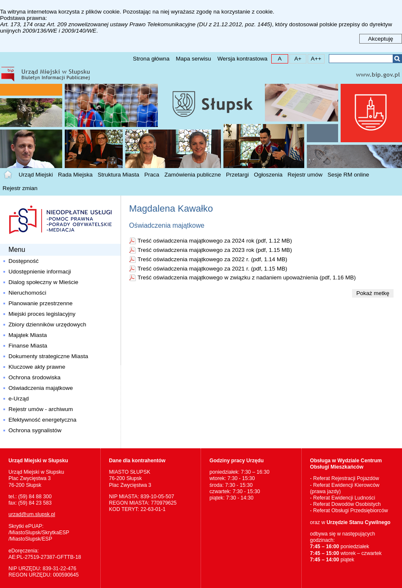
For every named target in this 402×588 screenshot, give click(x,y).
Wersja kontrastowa (242, 58)
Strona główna (151, 58)
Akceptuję (380, 39)
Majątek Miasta (27, 335)
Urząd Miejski (36, 174)
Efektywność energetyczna (42, 420)
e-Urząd (18, 398)
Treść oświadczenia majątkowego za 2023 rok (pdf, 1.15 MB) (215, 250)
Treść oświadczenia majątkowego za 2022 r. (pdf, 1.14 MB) (212, 259)
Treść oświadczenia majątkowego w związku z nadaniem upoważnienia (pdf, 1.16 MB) (247, 277)
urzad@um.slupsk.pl (31, 514)
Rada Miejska (75, 174)
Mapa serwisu (193, 58)
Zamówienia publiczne (192, 174)
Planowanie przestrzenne (40, 303)
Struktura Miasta (118, 174)
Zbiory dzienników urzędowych (47, 324)
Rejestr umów (305, 174)
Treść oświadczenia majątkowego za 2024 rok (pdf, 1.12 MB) (215, 240)
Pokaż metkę (372, 293)
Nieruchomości (27, 293)
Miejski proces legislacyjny (41, 314)
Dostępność (23, 261)
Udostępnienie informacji (39, 271)
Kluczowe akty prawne (36, 367)
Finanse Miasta (27, 345)
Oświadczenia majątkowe (40, 388)
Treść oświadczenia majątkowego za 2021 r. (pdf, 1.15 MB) (212, 268)
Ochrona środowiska (34, 377)
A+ (295, 58)
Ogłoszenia (268, 174)
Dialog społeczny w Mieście (43, 282)
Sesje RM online (348, 174)
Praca (151, 174)
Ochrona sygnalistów (34, 430)
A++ (314, 58)
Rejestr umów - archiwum (40, 409)
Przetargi (237, 174)
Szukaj (397, 59)
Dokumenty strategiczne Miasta (48, 356)
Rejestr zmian (20, 188)
